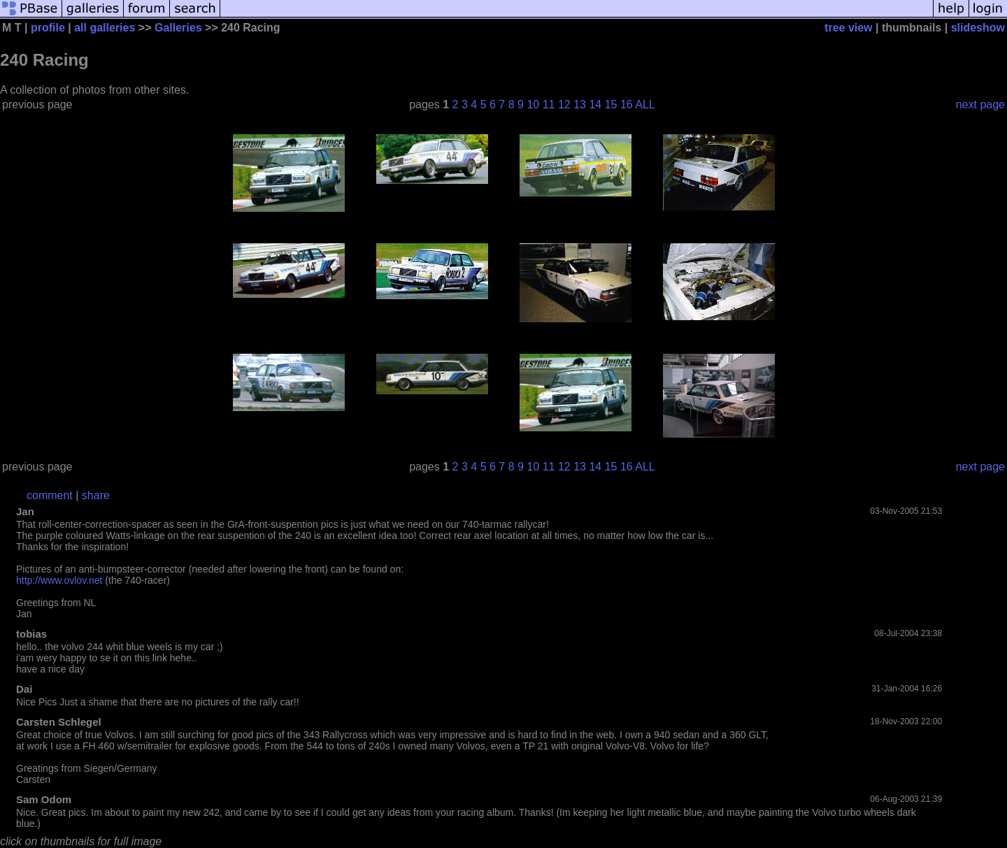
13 (579, 104)
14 (595, 104)
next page (980, 104)
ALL (645, 104)
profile (48, 28)
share (96, 495)
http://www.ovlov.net (59, 580)
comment (50, 495)
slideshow (978, 28)
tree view (848, 28)
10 (533, 104)
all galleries (104, 28)
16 (626, 104)
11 (549, 104)
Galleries (178, 28)
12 (564, 104)
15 (611, 104)
